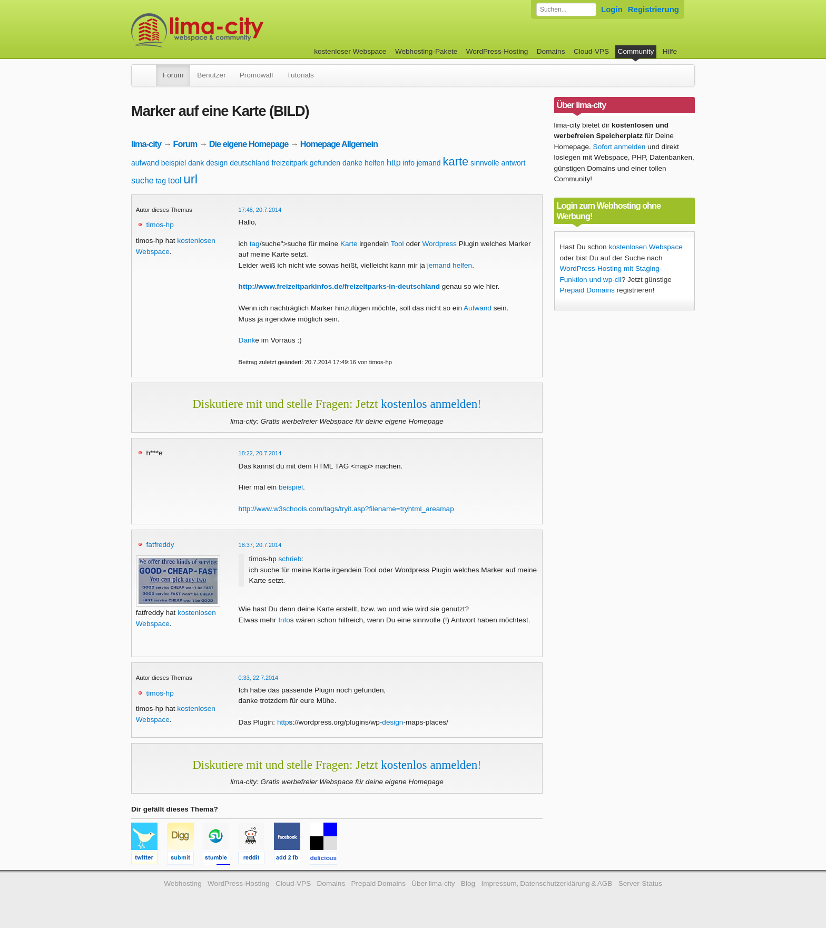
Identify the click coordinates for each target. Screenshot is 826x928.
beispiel (173, 163)
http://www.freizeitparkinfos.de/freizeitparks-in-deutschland (339, 286)
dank (196, 163)
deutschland (250, 163)
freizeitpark (289, 163)
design (217, 163)
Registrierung (653, 9)
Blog (468, 883)
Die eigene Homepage (249, 144)
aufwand (145, 163)
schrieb (289, 559)
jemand (429, 163)
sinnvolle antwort (497, 163)
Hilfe (670, 51)
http (394, 162)
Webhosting (183, 883)
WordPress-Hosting (497, 51)
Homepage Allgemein (339, 144)
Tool (397, 244)
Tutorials (300, 75)
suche (142, 180)
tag (160, 181)
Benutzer (211, 75)
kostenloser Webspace (350, 51)
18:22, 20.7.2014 (260, 453)
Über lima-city (433, 883)
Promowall (256, 75)
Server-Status (640, 883)
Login (612, 9)
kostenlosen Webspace (645, 247)
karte (455, 161)
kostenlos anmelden (429, 404)
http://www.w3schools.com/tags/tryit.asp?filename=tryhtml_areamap (346, 509)
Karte (349, 244)
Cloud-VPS (591, 51)
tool (175, 180)
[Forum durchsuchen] (566, 9)
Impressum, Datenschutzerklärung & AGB (546, 883)
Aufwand (477, 308)
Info (284, 620)
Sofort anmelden (619, 147)
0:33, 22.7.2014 (259, 678)
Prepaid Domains (587, 290)
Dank (247, 340)
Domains (551, 51)
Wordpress (439, 244)
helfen (375, 163)
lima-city (146, 144)
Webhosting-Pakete (426, 51)
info (408, 163)
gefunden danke (336, 163)
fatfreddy (160, 545)
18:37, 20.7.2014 (260, 545)
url (190, 179)
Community (636, 51)
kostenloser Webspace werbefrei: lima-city (236, 30)
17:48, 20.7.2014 (260, 210)
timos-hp (160, 225)
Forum (173, 75)
